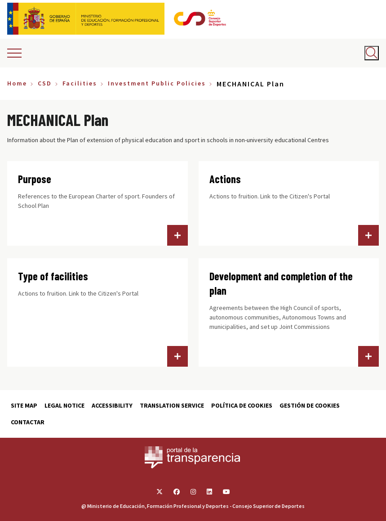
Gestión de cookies (310, 405)
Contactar (27, 422)
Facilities (79, 83)
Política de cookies (241, 405)
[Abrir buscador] (371, 53)
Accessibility (112, 405)
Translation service (172, 405)
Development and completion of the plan (281, 283)
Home (17, 83)
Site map (24, 405)
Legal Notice (64, 405)
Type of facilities (53, 276)
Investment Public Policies (157, 83)
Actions (225, 178)
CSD (45, 83)
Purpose (34, 178)
